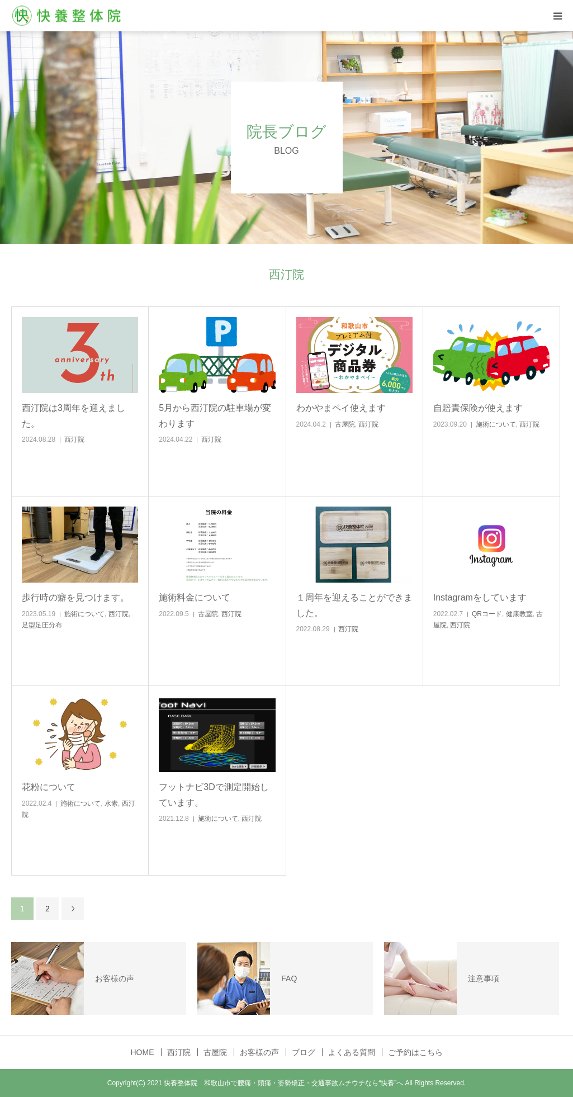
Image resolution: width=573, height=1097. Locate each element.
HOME (142, 1052)
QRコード (487, 614)
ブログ (303, 1052)
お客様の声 (259, 1052)
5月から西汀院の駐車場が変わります (215, 415)
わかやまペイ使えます (341, 408)
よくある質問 (351, 1052)
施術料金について (194, 597)
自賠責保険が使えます (478, 408)
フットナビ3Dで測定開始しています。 (213, 794)
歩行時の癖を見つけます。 (75, 597)
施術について (496, 424)
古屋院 (345, 424)
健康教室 (519, 614)
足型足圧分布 (42, 625)
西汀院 (74, 439)
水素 (111, 803)
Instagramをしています (480, 597)
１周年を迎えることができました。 (354, 605)
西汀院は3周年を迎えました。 (73, 415)
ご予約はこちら (415, 1052)
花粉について (48, 787)
